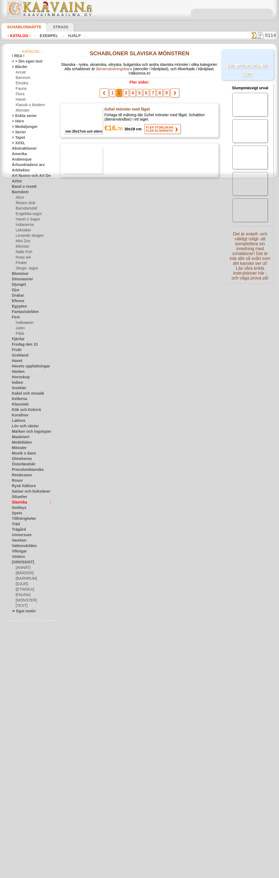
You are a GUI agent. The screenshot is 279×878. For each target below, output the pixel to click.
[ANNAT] (22, 567)
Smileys (17, 507)
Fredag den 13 (22, 344)
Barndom (19, 192)
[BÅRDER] (24, 573)
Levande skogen (28, 235)
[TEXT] (21, 605)
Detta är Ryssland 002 (123, 571)
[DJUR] (21, 584)
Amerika (18, 154)
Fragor (119, 799)
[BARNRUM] (25, 578)
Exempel (44, 35)
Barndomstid (25, 208)
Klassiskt (19, 404)
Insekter (18, 388)
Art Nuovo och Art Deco (30, 175)
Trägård (17, 529)
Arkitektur (19, 170)
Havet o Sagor (26, 219)
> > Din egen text (24, 61)
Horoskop (19, 377)
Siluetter (18, 497)
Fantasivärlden (23, 311)
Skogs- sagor (25, 268)
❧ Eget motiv (22, 611)
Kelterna (18, 399)
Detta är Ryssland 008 (123, 444)
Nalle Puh (23, 252)
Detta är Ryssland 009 (123, 486)
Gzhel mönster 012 (120, 191)
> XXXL (17, 143)
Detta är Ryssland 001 (123, 613)
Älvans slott (25, 203)
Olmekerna (20, 458)
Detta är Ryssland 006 (123, 360)
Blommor (19, 273)
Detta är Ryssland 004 (123, 275)
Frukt (16, 350)
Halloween (23, 322)
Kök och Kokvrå (23, 409)
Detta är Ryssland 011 (123, 697)
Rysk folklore (21, 486)
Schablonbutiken (95, 799)
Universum (20, 535)
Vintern (17, 556)
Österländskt (22, 464)
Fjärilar (17, 339)
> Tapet (17, 137)
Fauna (20, 88)
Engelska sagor (27, 213)
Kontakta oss (140, 799)
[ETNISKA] (24, 589)
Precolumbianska (25, 469)
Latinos (17, 420)
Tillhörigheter (22, 518)
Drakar (17, 295)
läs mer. (174, 873)
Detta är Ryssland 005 (123, 317)
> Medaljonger (22, 126)
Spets (16, 513)
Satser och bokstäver (28, 491)
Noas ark (22, 257)
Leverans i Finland (171, 799)
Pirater (21, 262)
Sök (195, 799)
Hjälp (67, 35)
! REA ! (17, 56)
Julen (19, 328)
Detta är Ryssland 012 (123, 655)
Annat (20, 72)
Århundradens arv (25, 164)
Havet (20, 99)
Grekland (19, 355)
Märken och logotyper (28, 431)
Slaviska (18, 502)
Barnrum (22, 77)
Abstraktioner (22, 148)
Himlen (17, 371)
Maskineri (19, 437)
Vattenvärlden (23, 546)
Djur (15, 290)
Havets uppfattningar (28, 366)
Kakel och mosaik (25, 393)
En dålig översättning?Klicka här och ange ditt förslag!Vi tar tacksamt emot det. (139, 778)
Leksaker (22, 230)
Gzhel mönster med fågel (126, 107)
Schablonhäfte (21, 26)
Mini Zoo (22, 241)
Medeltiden (20, 442)
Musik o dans (22, 453)
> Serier (17, 132)
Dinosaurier (21, 279)
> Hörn (17, 121)
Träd (15, 524)
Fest (15, 317)
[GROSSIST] (21, 562)
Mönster (22, 110)
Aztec (16, 181)
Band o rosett (22, 186)
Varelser (18, 540)
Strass (52, 26)
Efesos (17, 301)
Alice (19, 197)
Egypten (18, 306)
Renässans (20, 475)
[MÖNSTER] (25, 600)
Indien (16, 382)
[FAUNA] (22, 595)
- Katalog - (18, 35)
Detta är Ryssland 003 (123, 233)
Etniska (21, 83)
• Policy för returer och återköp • (139, 825)
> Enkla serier (22, 115)
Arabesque (20, 159)
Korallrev (19, 415)
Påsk (19, 333)
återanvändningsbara (103, 69)
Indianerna (24, 224)
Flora (20, 94)
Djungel (17, 284)
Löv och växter (23, 426)
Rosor (16, 480)
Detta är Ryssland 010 (123, 528)
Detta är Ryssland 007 (123, 402)
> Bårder (18, 67)
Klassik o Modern (29, 105)
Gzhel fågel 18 (116, 149)
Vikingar (18, 551)
